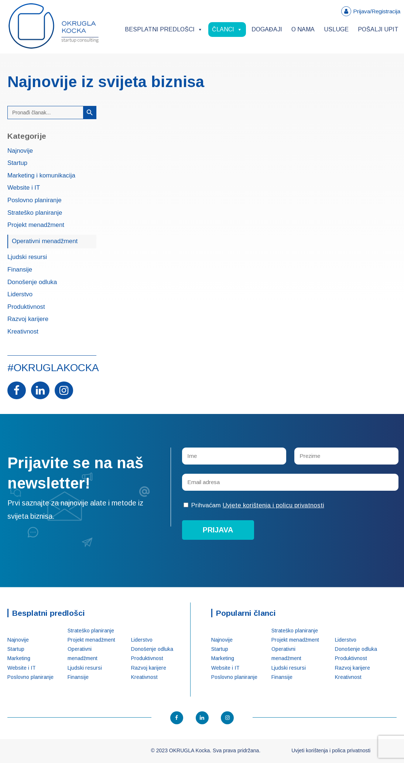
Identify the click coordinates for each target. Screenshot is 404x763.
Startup (17, 163)
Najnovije (20, 151)
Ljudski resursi (27, 257)
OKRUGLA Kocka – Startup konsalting (53, 26)
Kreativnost (22, 332)
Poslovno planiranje (34, 200)
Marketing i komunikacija (41, 176)
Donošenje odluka (32, 282)
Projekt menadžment (35, 225)
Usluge (336, 29)
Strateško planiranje (34, 213)
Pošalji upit (378, 29)
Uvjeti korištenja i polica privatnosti (330, 750)
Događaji (266, 29)
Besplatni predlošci (164, 29)
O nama (303, 29)
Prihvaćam (254, 505)
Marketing (18, 658)
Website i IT (23, 188)
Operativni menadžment (45, 241)
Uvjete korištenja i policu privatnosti (273, 505)
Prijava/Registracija (376, 11)
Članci (227, 29)
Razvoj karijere (27, 319)
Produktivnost (26, 307)
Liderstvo (19, 294)
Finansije (19, 270)
